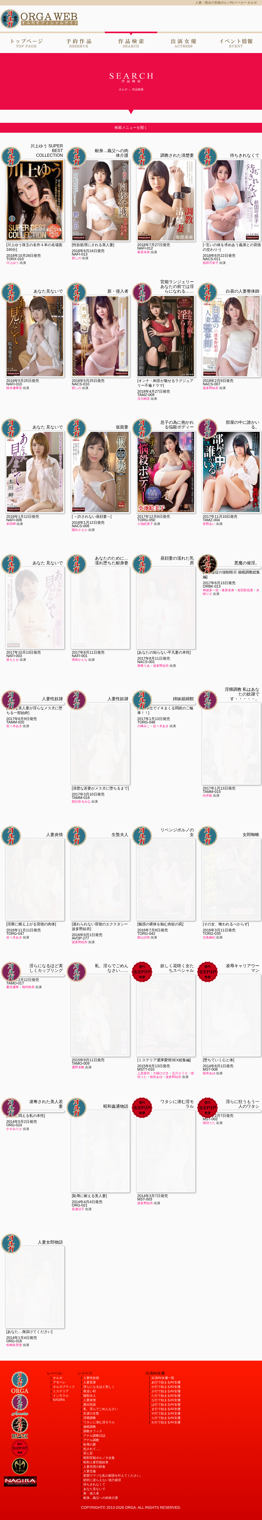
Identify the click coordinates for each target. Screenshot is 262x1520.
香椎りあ (143, 585)
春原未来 (143, 252)
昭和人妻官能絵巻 (95, 1462)
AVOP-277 (80, 858)
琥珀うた (209, 1123)
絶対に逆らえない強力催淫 (102, 1480)
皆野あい (209, 524)
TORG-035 (212, 853)
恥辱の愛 (89, 1444)
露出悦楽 (89, 1404)
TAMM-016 (81, 717)
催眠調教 (89, 1427)
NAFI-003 (14, 656)
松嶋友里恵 (14, 1265)
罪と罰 (88, 1453)
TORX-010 (15, 259)
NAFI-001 (80, 575)
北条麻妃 (209, 857)
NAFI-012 (145, 248)
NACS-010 (80, 384)
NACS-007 (211, 384)
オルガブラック (64, 1387)
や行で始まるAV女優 (166, 1413)
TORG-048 (146, 722)
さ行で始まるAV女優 (166, 1391)
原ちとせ (12, 660)
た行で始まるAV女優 (166, 1395)
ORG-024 (14, 1125)
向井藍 (207, 715)
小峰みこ (143, 726)
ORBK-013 (212, 586)
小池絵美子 (145, 524)
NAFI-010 (14, 384)
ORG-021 (80, 1125)
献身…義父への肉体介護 (100, 1498)
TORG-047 (15, 853)
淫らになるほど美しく (99, 1387)
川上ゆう (12, 263)
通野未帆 (78, 987)
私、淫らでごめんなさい (100, 1409)
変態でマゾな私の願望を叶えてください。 (113, 1475)
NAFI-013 (80, 254)
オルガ (57, 1378)
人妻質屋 (89, 1382)
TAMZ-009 (145, 395)
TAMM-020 (15, 722)
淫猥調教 (89, 1418)
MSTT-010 (145, 989)
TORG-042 (146, 853)
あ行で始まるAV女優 (166, 1382)
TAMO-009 (80, 983)
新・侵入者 (91, 1493)
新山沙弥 (143, 857)
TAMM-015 (212, 711)
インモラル (61, 1395)
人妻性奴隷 (91, 1378)
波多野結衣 (211, 388)
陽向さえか (80, 530)
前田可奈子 (211, 263)
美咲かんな (80, 579)
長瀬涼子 (78, 1129)
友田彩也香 (245, 590)
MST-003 (144, 1119)
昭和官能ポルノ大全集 (99, 1458)
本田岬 (11, 524)
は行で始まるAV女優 (166, 1404)
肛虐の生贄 (91, 1413)
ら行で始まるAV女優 (166, 1418)
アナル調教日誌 (94, 1435)
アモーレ (59, 1382)
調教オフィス (92, 1431)
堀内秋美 (28, 987)
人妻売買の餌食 (94, 1467)
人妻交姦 (89, 1471)
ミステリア (61, 1391)
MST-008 (210, 989)
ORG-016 (14, 1261)
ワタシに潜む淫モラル (99, 1422)
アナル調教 (91, 1440)
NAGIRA (59, 1400)
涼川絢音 (143, 399)
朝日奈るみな (81, 721)
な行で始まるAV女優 (166, 1400)
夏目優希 (12, 987)
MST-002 (210, 1119)
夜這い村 (89, 1391)
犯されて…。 (92, 1449)
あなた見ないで (94, 1489)
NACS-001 (146, 581)
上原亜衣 (143, 993)
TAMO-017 (15, 983)
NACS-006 (80, 526)
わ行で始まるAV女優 (166, 1422)
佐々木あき (14, 726)
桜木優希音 (14, 388)
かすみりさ (14, 1129)
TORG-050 (146, 520)
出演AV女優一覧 (162, 1378)
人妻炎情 (89, 1400)
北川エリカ (180, 993)
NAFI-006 (14, 520)
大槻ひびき (161, 993)
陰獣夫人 (89, 1395)
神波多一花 (211, 590)
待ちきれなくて (94, 1484)
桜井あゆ (156, 997)
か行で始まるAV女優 (166, 1387)
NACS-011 (211, 259)
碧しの (76, 258)
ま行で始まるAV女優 (166, 1409)
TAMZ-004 (211, 520)
